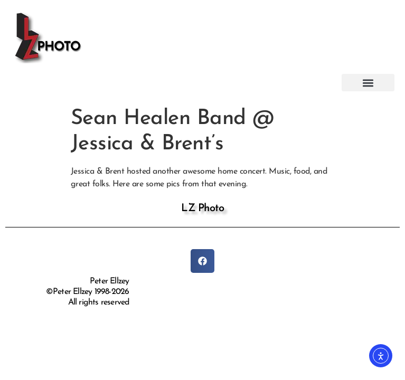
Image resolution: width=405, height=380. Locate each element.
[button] (368, 82)
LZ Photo (202, 208)
